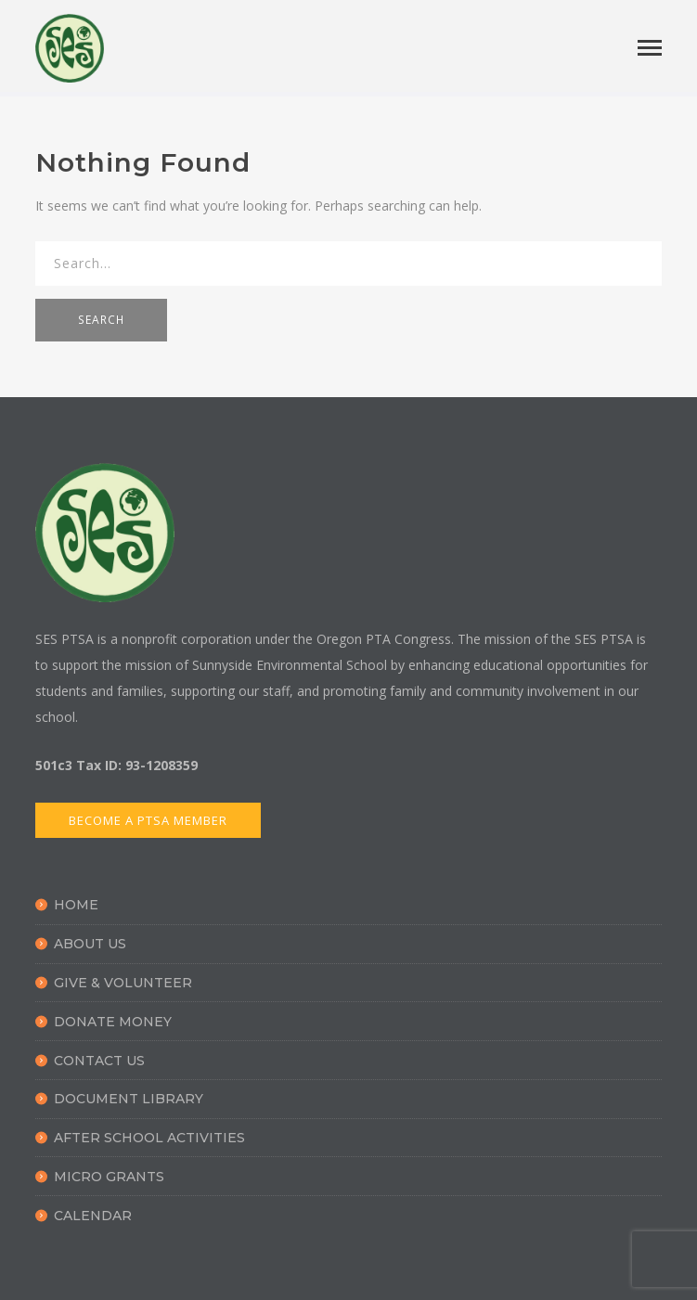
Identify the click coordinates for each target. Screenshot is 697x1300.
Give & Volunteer (123, 982)
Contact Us (99, 1060)
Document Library (128, 1098)
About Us (90, 943)
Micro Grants (109, 1176)
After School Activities (149, 1137)
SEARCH (101, 320)
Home (76, 904)
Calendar (93, 1215)
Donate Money (113, 1021)
